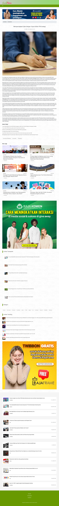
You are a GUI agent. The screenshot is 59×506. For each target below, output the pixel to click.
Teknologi (4, 173)
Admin (34, 29)
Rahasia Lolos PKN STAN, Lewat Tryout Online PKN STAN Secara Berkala (14, 129)
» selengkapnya (5, 160)
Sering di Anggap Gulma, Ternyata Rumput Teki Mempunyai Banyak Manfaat (21, 288)
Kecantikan (18, 310)
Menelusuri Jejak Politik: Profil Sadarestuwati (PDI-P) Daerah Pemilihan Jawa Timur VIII (20, 333)
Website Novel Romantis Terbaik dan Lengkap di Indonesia (17, 280)
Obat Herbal (9, 310)
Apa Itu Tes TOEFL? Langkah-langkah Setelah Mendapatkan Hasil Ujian (21, 483)
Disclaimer (29, 497)
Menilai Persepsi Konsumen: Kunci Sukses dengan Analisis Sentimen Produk (22, 476)
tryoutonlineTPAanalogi (7, 138)
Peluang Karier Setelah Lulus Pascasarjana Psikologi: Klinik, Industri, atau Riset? (14, 193)
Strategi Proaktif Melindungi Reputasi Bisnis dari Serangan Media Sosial (14, 175)
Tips (30, 154)
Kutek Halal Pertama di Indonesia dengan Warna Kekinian (17, 264)
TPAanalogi (20, 138)
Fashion (4, 310)
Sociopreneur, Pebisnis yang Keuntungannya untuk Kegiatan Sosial (20, 420)
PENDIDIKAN (10, 21)
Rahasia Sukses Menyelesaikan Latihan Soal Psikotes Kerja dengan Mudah (21, 434)
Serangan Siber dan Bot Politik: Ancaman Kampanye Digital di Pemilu (41, 193)
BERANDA (5, 21)
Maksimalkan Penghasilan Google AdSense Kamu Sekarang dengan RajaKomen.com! (23, 468)
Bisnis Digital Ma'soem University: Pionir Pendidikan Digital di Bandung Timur (22, 411)
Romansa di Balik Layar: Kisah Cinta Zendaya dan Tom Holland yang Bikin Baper (22, 443)
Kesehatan (36, 310)
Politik (26, 310)
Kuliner (23, 310)
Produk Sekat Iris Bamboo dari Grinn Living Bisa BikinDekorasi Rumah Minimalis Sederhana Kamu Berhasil (41, 158)
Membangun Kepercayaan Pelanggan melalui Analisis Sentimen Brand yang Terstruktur (20, 329)
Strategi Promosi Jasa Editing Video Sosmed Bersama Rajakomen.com (18, 325)
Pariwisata (13, 310)
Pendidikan (4, 154)
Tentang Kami (29, 495)
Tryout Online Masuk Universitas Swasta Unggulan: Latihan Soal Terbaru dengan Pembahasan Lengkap (19, 126)
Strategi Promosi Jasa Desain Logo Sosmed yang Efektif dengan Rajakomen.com (19, 321)
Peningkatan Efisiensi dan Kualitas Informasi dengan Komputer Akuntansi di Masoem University (14, 158)
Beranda (29, 493)
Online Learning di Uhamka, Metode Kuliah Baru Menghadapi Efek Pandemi (20, 296)
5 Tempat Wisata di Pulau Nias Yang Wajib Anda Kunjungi (17, 272)
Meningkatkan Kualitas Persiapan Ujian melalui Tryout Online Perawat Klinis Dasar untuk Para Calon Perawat (20, 134)
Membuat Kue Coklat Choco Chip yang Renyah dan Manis (18, 459)
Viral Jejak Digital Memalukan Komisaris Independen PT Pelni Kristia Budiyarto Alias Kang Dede (23, 256)
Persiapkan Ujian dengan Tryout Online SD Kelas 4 (10, 131)
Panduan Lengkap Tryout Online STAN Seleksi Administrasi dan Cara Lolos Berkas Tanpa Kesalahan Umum (27, 398)
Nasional (41, 310)
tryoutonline (14, 138)
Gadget (30, 310)
